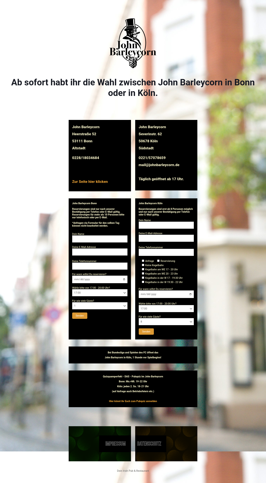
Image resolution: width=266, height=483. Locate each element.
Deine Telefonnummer (99, 265)
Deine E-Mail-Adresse (99, 251)
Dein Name (99, 237)
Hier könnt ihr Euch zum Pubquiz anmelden (133, 401)
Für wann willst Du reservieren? (99, 278)
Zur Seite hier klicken (90, 182)
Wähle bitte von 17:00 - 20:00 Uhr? (99, 291)
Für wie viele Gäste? (99, 304)
